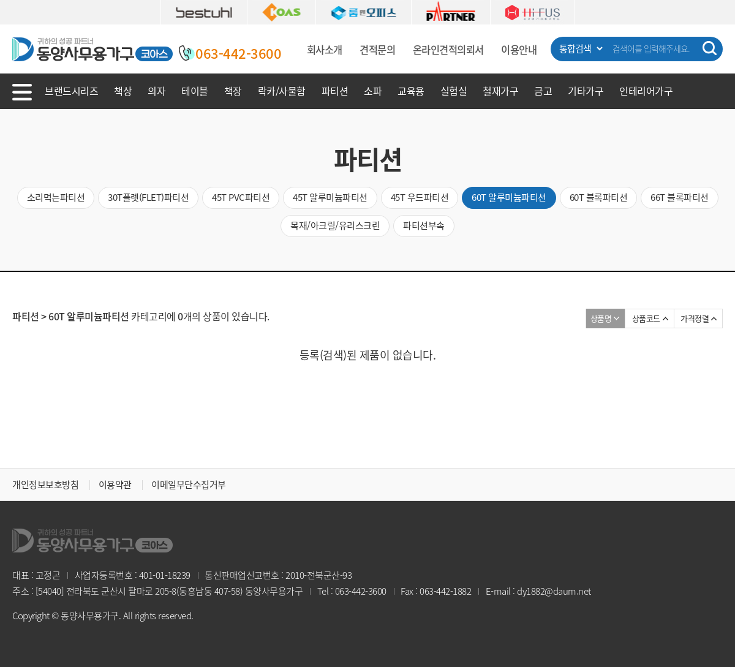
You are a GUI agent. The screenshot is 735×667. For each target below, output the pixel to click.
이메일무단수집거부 (188, 484)
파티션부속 (424, 225)
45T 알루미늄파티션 (330, 197)
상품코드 (646, 318)
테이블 (194, 90)
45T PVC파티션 (241, 197)
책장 (233, 90)
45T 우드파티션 (420, 197)
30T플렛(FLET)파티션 (148, 197)
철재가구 (500, 90)
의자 (156, 90)
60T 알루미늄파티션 (509, 197)
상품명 (601, 318)
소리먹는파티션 (56, 197)
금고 (543, 90)
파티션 (335, 90)
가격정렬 (694, 318)
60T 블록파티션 (599, 197)
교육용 (411, 90)
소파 (373, 90)
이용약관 (115, 484)
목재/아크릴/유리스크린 (335, 225)
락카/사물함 (282, 90)
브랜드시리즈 (71, 90)
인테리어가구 (646, 90)
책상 (123, 90)
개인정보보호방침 (45, 484)
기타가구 (585, 90)
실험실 (453, 90)
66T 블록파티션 (679, 197)
